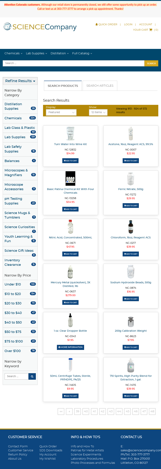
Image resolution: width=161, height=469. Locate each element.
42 (100, 411)
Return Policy (17, 454)
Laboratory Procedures (87, 458)
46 (135, 411)
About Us (14, 458)
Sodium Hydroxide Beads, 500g (130, 282)
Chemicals (12, 53)
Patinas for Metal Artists (87, 450)
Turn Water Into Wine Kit (70, 144)
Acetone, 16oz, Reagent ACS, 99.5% (130, 144)
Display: (51, 107)
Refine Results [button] (18, 81)
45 (126, 411)
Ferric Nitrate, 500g (130, 189)
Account (145, 24)
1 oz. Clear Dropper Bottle (70, 331)
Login (128, 24)
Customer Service (20, 450)
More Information (70, 347)
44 (118, 411)
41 (91, 411)
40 (83, 411)
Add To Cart (70, 160)
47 (143, 411)
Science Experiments (86, 454)
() (145, 30)
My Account (47, 454)
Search (151, 63)
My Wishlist (47, 458)
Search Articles (99, 85)
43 (109, 411)
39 (74, 411)
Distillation (58, 53)
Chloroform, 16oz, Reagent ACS (131, 237)
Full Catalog (80, 53)
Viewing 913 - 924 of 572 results (131, 111)
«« (57, 411)
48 (152, 411)
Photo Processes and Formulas (93, 462)
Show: (93, 107)
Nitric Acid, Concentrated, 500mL (70, 237)
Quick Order (106, 24)
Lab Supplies (35, 53)
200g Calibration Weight (131, 331)
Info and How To (82, 446)
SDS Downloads (50, 450)
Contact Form (18, 446)
